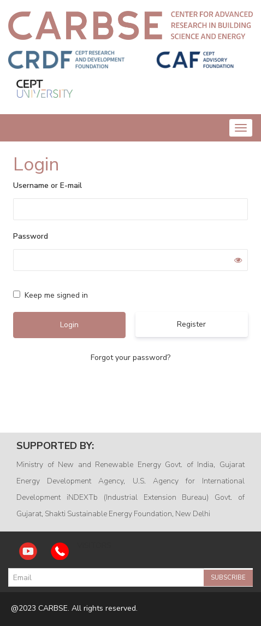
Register (191, 324)
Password (30, 236)
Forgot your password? (130, 357)
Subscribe (228, 578)
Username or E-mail (47, 185)
